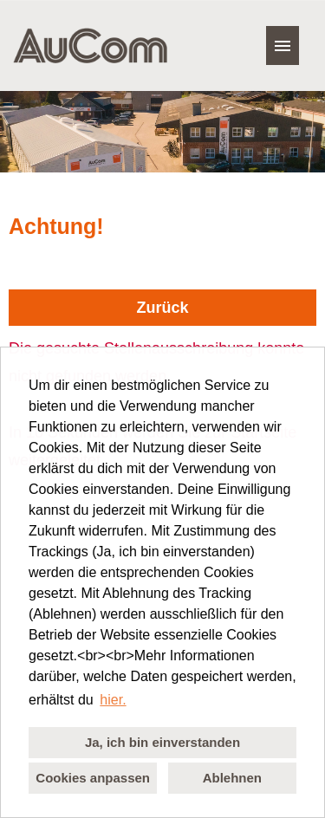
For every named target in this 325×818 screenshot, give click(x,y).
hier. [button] (113, 699)
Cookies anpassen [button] (93, 777)
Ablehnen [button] (232, 777)
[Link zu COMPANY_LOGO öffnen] (90, 45)
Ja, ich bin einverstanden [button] (162, 742)
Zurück (162, 307)
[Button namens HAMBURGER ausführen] (282, 45)
